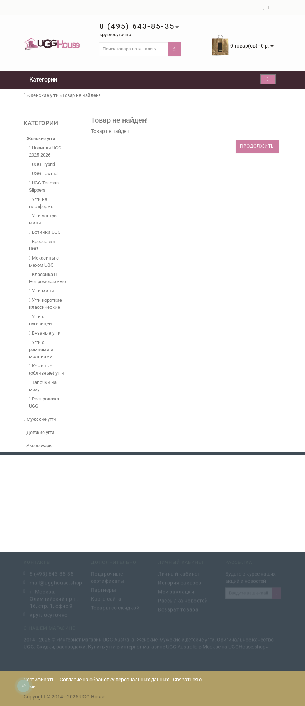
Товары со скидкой (115, 607)
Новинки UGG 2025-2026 (45, 151)
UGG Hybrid (42, 164)
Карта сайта (106, 598)
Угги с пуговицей (40, 320)
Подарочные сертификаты (108, 577)
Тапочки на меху (43, 386)
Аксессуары (38, 445)
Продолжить (257, 146)
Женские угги (44, 95)
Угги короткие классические (45, 303)
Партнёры (103, 589)
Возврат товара (178, 609)
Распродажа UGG (44, 402)
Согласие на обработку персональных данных (114, 679)
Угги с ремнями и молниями (41, 349)
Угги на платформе (41, 203)
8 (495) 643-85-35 (51, 573)
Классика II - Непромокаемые (47, 278)
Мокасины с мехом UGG (44, 261)
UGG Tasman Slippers (44, 186)
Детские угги (39, 432)
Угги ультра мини (43, 219)
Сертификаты (40, 679)
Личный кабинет (179, 573)
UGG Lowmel (43, 173)
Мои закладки (176, 591)
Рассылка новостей (183, 600)
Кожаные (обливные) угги (46, 369)
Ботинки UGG (45, 232)
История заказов (180, 582)
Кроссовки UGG (42, 245)
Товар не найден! (81, 95)
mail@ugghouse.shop (55, 582)
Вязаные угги (45, 333)
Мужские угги (40, 419)
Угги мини (41, 290)
